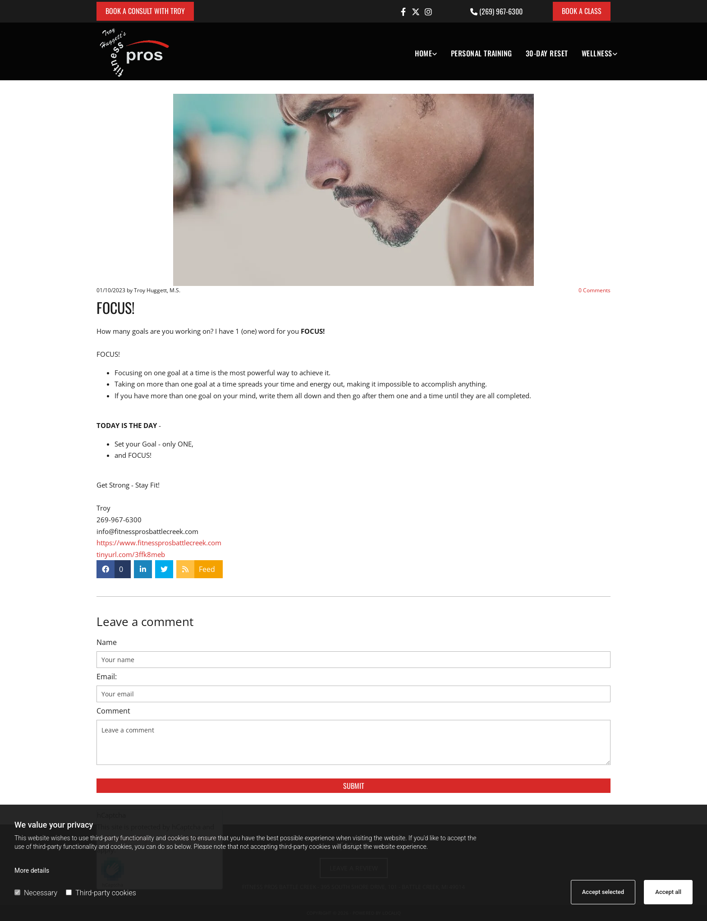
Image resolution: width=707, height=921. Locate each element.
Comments (594, 290)
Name (106, 642)
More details (31, 870)
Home (423, 53)
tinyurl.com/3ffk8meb (130, 554)
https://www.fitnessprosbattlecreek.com (158, 542)
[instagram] (428, 11)
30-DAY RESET (547, 53)
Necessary (35, 893)
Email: (106, 676)
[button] (145, 11)
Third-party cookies (101, 893)
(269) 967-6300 (501, 11)
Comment (113, 711)
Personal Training (481, 53)
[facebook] (403, 11)
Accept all (668, 892)
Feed (207, 569)
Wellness (597, 53)
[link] (419, 51)
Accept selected (603, 892)
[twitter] (415, 11)
